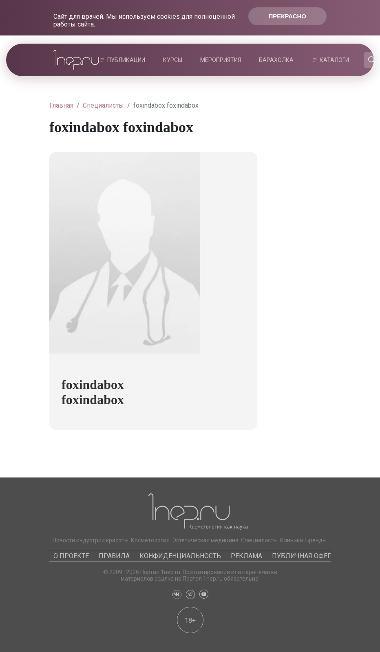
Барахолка (276, 60)
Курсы (172, 60)
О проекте (71, 556)
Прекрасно (287, 16)
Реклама (246, 556)
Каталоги (334, 60)
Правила (114, 556)
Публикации (126, 60)
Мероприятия (220, 60)
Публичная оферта (305, 556)
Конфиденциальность (180, 556)
